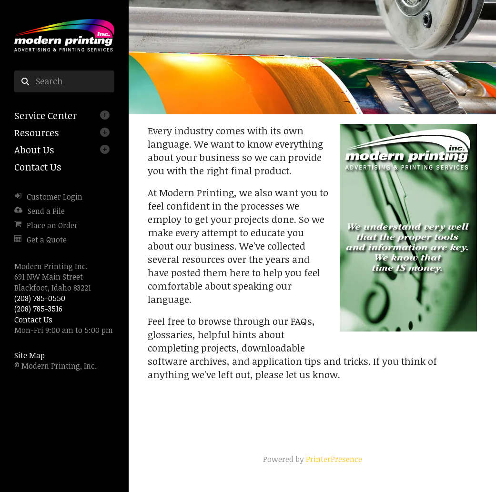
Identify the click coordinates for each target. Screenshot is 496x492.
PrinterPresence (334, 459)
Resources (36, 132)
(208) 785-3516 (38, 308)
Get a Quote (47, 239)
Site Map (29, 355)
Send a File (46, 211)
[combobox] (64, 81)
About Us (34, 149)
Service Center (45, 115)
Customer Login (54, 196)
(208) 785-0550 (39, 298)
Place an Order (52, 225)
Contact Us (37, 166)
